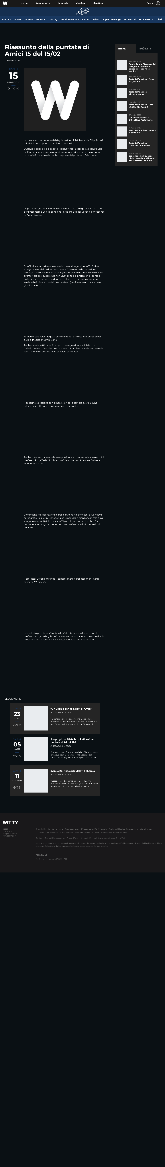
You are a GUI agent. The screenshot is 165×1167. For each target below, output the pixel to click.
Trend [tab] (121, 48)
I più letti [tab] (145, 48)
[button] (43, 3)
